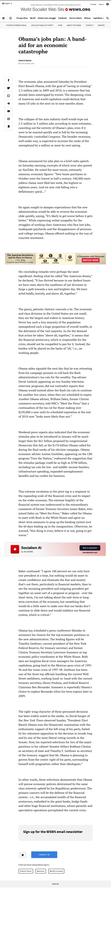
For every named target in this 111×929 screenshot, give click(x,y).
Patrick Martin (24, 60)
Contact (93, 4)
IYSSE (60, 25)
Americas (41, 871)
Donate (101, 25)
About (101, 4)
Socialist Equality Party (42, 25)
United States (26, 871)
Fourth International (16, 25)
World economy (56, 871)
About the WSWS (74, 25)
